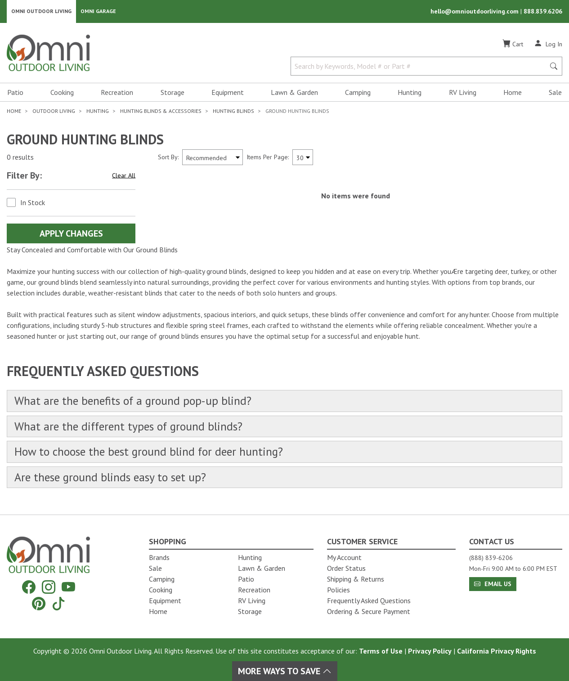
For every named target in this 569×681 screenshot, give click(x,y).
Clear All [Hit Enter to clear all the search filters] (123, 176)
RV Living (462, 92)
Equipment (227, 92)
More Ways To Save (285, 671)
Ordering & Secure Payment (368, 611)
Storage (172, 92)
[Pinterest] (38, 603)
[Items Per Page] (302, 158)
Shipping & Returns (355, 578)
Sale (555, 92)
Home (512, 92)
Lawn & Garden (294, 92)
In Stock (32, 202)
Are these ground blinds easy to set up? (111, 478)
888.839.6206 (543, 12)
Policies (338, 589)
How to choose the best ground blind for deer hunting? (150, 452)
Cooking (62, 92)
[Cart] (512, 44)
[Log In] (548, 44)
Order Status (346, 568)
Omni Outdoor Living (41, 11)
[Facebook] (29, 587)
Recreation (117, 92)
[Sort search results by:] (212, 158)
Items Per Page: (267, 157)
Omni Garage (98, 11)
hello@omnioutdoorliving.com (475, 12)
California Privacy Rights (496, 650)
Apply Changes (71, 234)
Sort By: (168, 157)
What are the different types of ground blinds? (130, 427)
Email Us (492, 584)
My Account (344, 557)
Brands (159, 557)
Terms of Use (381, 650)
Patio (15, 92)
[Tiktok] (58, 603)
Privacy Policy (430, 650)
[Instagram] (48, 587)
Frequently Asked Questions (369, 600)
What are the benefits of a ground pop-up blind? (134, 401)
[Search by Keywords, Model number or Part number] (420, 67)
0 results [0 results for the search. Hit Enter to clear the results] (20, 157)
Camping (358, 92)
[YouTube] (68, 587)
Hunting (409, 92)
